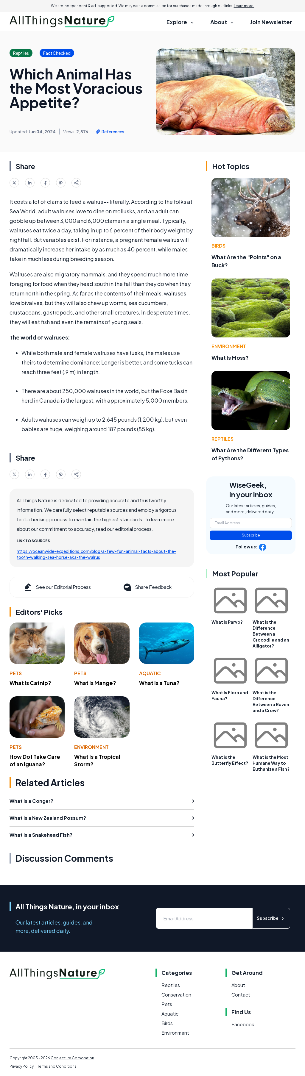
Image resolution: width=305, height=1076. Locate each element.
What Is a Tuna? (159, 682)
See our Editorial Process (57, 587)
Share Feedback (147, 587)
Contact (240, 994)
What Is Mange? (95, 682)
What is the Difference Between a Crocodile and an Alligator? (271, 633)
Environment (91, 747)
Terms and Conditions (57, 1066)
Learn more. (244, 6)
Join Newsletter (271, 21)
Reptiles (222, 439)
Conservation (176, 994)
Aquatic (150, 673)
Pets (16, 673)
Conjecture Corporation (72, 1058)
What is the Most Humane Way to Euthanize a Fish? (271, 763)
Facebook (242, 1024)
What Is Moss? (230, 357)
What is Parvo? (227, 622)
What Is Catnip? (30, 682)
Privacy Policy (22, 1066)
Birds (218, 246)
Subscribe (251, 535)
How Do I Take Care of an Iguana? (35, 760)
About (238, 985)
